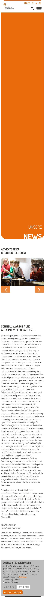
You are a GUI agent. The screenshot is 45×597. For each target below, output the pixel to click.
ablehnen (9, 587)
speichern (24, 587)
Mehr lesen (23, 576)
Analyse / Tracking (11, 582)
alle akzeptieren (12, 592)
